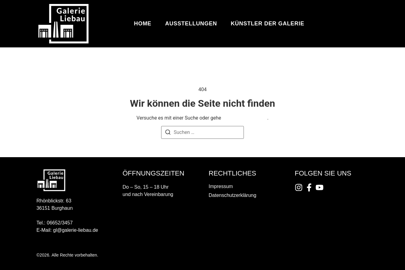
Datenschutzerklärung (232, 195)
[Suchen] (168, 133)
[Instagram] (299, 187)
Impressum (221, 186)
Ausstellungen (191, 23)
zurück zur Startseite (244, 118)
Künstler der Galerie (267, 23)
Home (142, 23)
